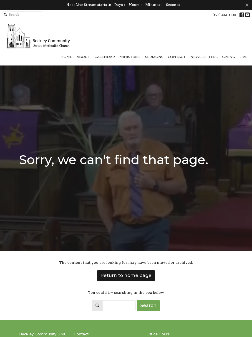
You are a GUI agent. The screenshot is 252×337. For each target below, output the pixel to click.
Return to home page (126, 275)
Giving (228, 57)
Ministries (130, 57)
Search (148, 305)
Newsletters (204, 57)
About (83, 57)
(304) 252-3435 (224, 14)
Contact (177, 57)
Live (243, 57)
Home (66, 57)
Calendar (105, 57)
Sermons (154, 57)
